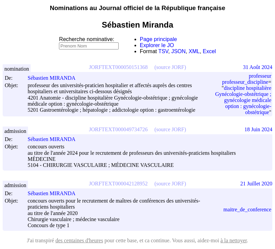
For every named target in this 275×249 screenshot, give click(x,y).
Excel (209, 51)
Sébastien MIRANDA (55, 78)
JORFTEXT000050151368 (118, 67)
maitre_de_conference (247, 209)
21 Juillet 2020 (256, 183)
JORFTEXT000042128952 (118, 183)
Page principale (158, 39)
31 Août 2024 (257, 67)
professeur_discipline (245, 82)
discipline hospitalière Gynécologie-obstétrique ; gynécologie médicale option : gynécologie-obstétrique (243, 100)
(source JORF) (170, 67)
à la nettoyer (233, 240)
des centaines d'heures (79, 240)
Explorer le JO (157, 45)
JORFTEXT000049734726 (118, 129)
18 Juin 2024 (258, 129)
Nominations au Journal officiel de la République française (137, 7)
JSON (178, 51)
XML (194, 51)
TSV (163, 51)
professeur (260, 76)
